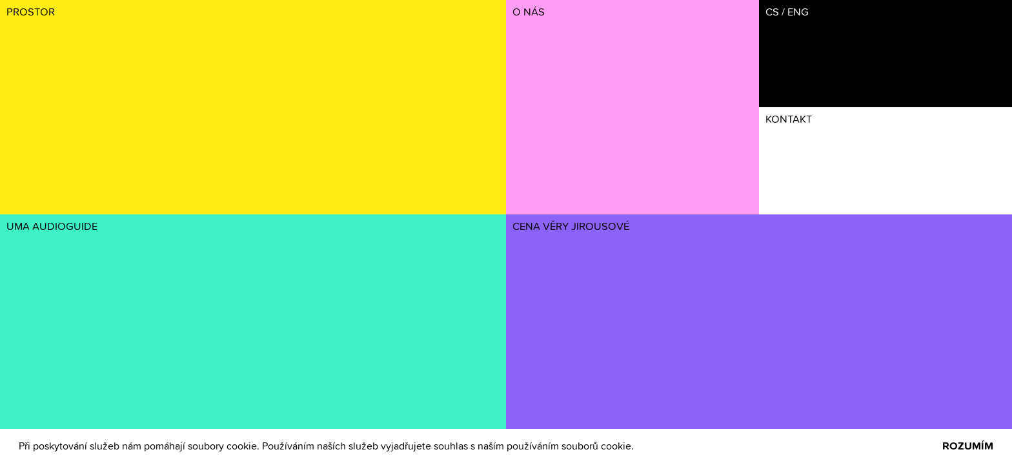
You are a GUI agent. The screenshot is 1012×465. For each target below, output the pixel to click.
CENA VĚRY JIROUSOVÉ (570, 227)
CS (772, 12)
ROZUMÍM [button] (967, 446)
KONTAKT (788, 119)
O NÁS (528, 12)
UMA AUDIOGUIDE (51, 227)
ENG (798, 12)
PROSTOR (30, 12)
